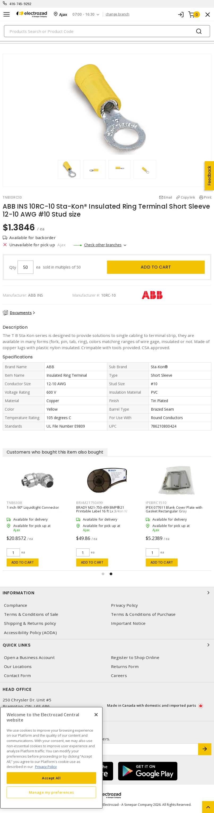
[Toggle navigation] (7, 14)
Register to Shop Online (135, 657)
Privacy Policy (124, 605)
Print (207, 197)
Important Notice (128, 623)
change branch (118, 14)
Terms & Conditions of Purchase (143, 614)
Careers (119, 675)
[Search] (107, 31)
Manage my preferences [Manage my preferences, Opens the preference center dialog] (51, 792)
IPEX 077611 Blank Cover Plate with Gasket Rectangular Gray (174, 509)
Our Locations (18, 666)
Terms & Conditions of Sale (31, 614)
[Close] (96, 714)
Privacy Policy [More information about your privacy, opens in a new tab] (46, 766)
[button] (103, 574)
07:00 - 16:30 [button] (84, 14)
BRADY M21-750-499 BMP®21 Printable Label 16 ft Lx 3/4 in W (101, 509)
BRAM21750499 (89, 502)
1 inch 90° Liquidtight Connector (33, 507)
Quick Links (107, 645)
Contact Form (17, 675)
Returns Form (125, 666)
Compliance (15, 605)
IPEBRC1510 (156, 502)
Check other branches (103, 244)
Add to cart (156, 267)
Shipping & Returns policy (30, 623)
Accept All (51, 778)
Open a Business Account (29, 657)
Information (107, 593)
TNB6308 (14, 502)
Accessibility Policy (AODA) (30, 632)
